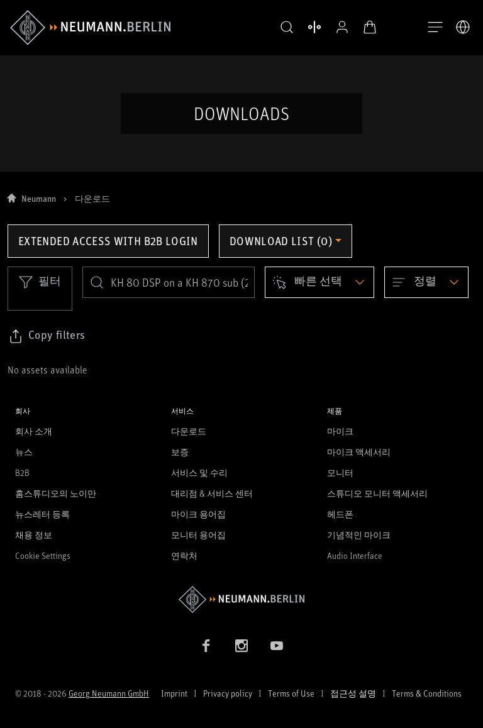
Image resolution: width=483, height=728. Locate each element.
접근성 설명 (353, 693)
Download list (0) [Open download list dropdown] (281, 241)
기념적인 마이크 (359, 534)
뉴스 (24, 451)
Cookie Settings (42, 555)
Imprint (174, 693)
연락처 (184, 555)
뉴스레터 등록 (42, 514)
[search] (168, 282)
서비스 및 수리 (199, 472)
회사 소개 (33, 431)
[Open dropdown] (319, 282)
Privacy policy (227, 693)
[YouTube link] (276, 645)
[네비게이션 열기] (435, 27)
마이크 (340, 431)
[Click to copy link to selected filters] (47, 336)
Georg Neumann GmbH (109, 693)
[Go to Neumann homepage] (241, 599)
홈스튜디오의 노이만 (55, 493)
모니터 (340, 472)
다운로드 (188, 431)
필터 (40, 281)
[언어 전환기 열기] (463, 27)
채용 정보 (33, 534)
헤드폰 (340, 514)
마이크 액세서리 (359, 451)
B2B (22, 472)
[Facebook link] (206, 645)
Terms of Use (291, 693)
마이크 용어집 (198, 514)
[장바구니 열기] (367, 27)
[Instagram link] (241, 645)
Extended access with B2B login (108, 241)
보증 (180, 451)
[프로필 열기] (340, 27)
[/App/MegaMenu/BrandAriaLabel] (90, 27)
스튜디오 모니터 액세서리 (377, 493)
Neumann (38, 198)
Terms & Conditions (427, 693)
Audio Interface (354, 555)
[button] (284, 27)
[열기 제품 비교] (312, 27)
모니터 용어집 (198, 534)
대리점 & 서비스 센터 (212, 493)
